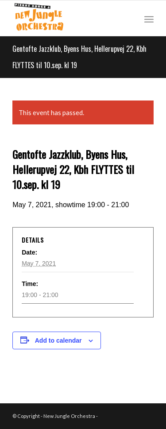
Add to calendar (58, 340)
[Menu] (149, 18)
